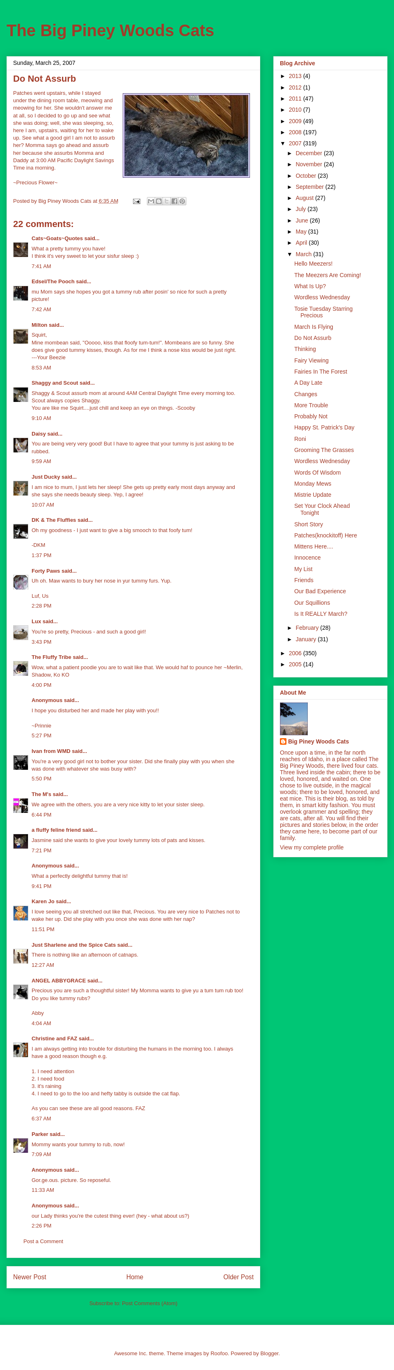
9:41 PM (41, 886)
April (302, 242)
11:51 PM (43, 929)
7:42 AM (41, 309)
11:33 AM (43, 1190)
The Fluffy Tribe (51, 657)
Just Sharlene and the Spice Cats (74, 945)
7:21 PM (41, 850)
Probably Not (311, 416)
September (310, 187)
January (307, 639)
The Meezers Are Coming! (327, 275)
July (301, 209)
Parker (40, 1134)
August (305, 198)
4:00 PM (41, 685)
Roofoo (219, 1353)
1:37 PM (41, 555)
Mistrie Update (312, 494)
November (309, 164)
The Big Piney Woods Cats (110, 30)
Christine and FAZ (54, 1038)
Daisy (39, 434)
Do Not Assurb (312, 338)
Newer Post (29, 1277)
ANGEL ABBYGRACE (59, 981)
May (302, 231)
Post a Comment (43, 1241)
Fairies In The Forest (320, 371)
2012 (296, 87)
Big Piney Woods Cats (318, 741)
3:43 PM (41, 642)
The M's (41, 794)
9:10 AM (41, 418)
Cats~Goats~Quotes (57, 238)
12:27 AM (43, 965)
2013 (296, 76)
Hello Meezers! (313, 263)
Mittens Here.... (313, 546)
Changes (305, 394)
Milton (39, 325)
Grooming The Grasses (324, 450)
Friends (304, 580)
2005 (296, 664)
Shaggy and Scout (55, 383)
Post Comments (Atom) (149, 1303)
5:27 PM (41, 735)
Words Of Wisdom (317, 472)
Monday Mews (312, 483)
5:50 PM (41, 779)
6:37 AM (41, 1118)
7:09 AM (41, 1154)
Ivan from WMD (51, 751)
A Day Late (308, 382)
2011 (296, 98)
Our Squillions (312, 602)
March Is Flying (313, 327)
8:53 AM (41, 368)
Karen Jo (43, 901)
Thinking (305, 349)
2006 (296, 653)
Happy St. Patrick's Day (324, 427)
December (309, 153)
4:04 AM (41, 1023)
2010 (296, 109)
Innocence (307, 557)
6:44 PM (41, 815)
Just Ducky (46, 477)
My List (303, 569)
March (304, 254)
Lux (36, 621)
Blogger (269, 1353)
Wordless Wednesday (322, 297)
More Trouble (311, 405)
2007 (296, 143)
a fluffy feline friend (56, 830)
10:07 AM (43, 505)
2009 (296, 121)
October (307, 175)
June (302, 220)
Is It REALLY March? (320, 613)
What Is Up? (310, 286)
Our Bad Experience (320, 591)
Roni (300, 439)
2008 (296, 132)
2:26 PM (41, 1226)
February (308, 627)
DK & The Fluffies (54, 520)
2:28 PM (41, 606)
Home (135, 1277)
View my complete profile (312, 847)
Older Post (238, 1277)
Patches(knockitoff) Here (325, 535)
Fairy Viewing (311, 360)
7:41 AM (41, 266)
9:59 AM (41, 461)
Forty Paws (46, 571)
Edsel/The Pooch (53, 281)
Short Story (308, 524)
